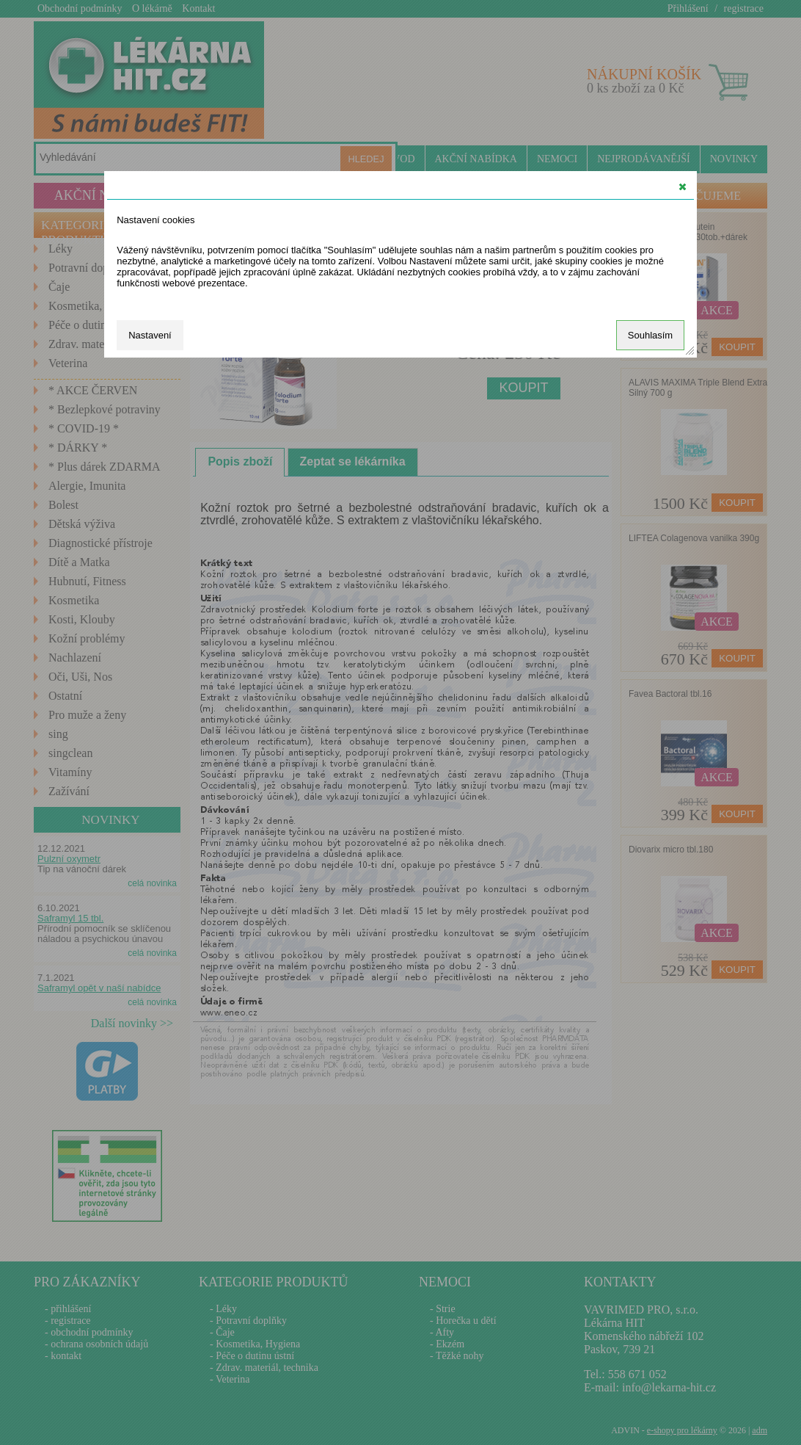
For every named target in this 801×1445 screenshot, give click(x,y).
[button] (682, 186)
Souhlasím (650, 335)
